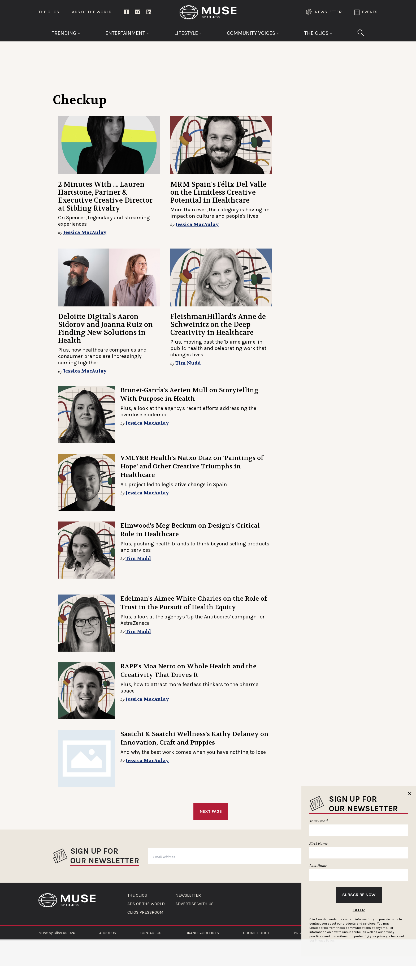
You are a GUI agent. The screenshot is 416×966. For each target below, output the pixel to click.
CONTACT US (150, 933)
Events (366, 12)
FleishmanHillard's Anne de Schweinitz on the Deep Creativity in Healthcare (218, 324)
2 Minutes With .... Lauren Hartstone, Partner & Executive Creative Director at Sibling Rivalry (105, 196)
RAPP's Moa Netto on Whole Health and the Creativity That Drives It (188, 670)
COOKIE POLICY (256, 933)
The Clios (48, 11)
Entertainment (127, 33)
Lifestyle (188, 33)
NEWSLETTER (188, 895)
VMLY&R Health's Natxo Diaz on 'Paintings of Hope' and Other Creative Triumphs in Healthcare (191, 466)
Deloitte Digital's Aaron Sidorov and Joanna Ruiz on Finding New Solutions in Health (105, 328)
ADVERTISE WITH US (194, 904)
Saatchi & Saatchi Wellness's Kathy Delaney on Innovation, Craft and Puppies (194, 738)
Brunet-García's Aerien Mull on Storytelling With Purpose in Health (189, 394)
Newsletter (324, 11)
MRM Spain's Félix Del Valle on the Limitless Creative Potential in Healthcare (218, 192)
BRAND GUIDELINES (202, 933)
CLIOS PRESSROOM (145, 912)
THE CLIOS (137, 895)
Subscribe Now (358, 894)
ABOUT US (107, 933)
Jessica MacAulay (84, 232)
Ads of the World (91, 11)
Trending (66, 33)
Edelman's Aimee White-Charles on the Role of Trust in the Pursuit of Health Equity (193, 603)
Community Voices (253, 33)
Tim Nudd (188, 363)
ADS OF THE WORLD (146, 904)
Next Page (211, 811)
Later (359, 909)
